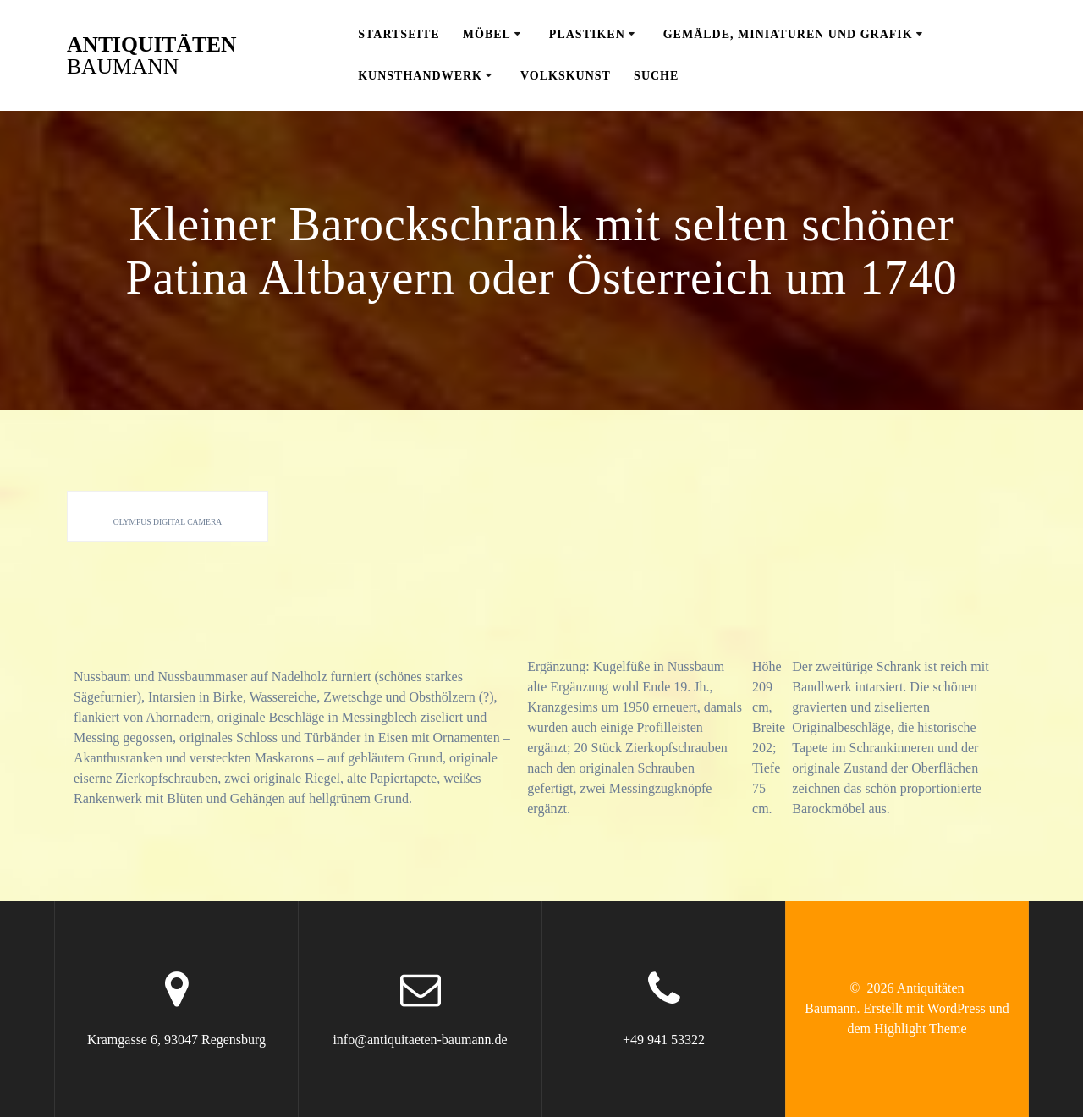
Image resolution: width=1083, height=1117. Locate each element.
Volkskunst (565, 75)
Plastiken (587, 34)
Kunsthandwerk (420, 75)
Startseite (398, 34)
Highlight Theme (920, 1028)
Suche (656, 75)
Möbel (487, 34)
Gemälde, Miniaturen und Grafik (788, 34)
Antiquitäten (152, 55)
